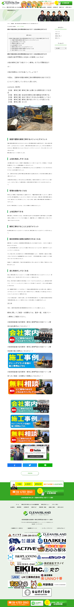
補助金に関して (58, 35)
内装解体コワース (32, 528)
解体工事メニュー (45, 504)
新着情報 (12, 23)
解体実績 (49, 7)
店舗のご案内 (52, 507)
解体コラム (57, 38)
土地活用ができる (16, 45)
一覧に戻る (29, 473)
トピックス (57, 31)
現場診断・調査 (42, 507)
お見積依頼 (62, 3)
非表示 (30, 35)
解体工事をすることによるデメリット (21, 47)
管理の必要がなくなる (17, 43)
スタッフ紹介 (55, 504)
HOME (8, 23)
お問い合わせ (69, 7)
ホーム (3, 7)
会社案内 (44, 7)
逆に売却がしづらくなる (17, 50)
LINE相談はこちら (36, 603)
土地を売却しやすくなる (17, 42)
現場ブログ (61, 7)
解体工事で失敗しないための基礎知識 (15, 7)
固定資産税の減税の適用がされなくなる (22, 48)
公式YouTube (60, 528)
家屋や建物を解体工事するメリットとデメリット (24, 40)
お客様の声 (55, 7)
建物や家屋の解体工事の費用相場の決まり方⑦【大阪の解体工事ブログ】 (28, 38)
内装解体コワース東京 (16, 528)
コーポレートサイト (46, 528)
